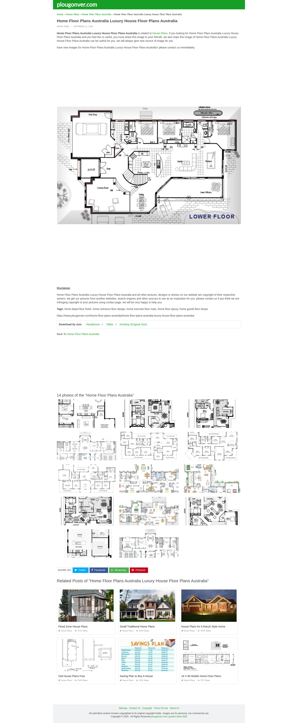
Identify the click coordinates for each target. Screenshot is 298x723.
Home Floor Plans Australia (83, 334)
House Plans (63, 26)
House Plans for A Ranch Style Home (203, 626)
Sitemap (123, 708)
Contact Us (134, 708)
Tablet (109, 324)
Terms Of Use (161, 708)
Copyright (147, 708)
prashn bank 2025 (178, 716)
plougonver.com (77, 4)
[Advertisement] (149, 78)
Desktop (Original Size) (133, 324)
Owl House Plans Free (71, 676)
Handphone (93, 324)
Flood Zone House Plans (73, 626)
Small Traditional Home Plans (137, 626)
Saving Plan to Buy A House (136, 676)
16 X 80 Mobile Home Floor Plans (201, 676)
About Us (174, 708)
